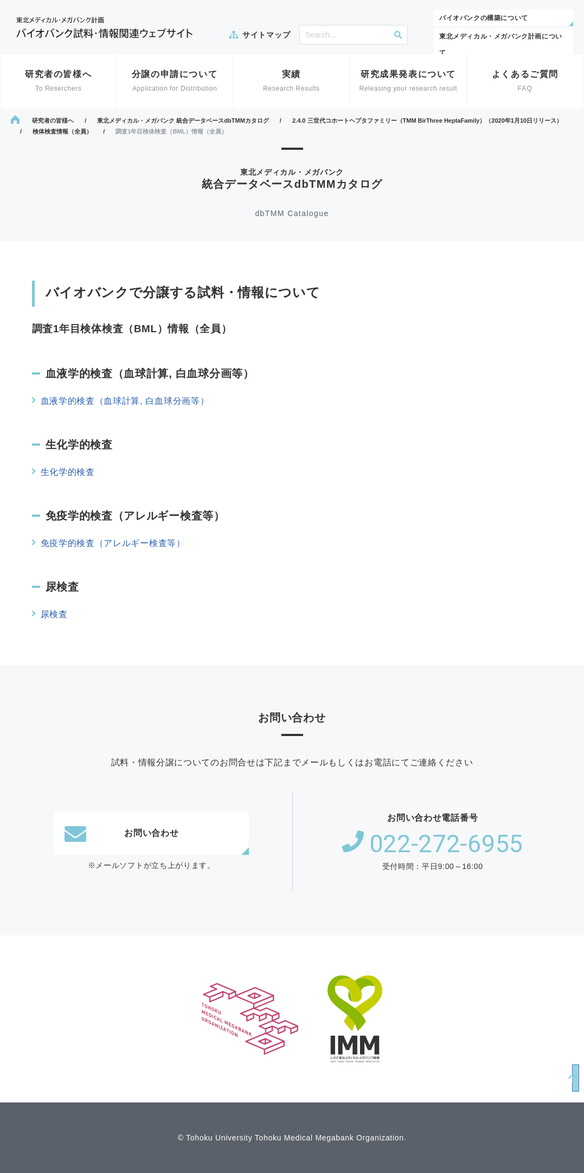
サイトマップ (266, 34)
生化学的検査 (68, 472)
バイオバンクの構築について (483, 18)
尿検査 (54, 614)
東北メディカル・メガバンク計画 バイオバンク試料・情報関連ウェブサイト (104, 27)
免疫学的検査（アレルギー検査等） (113, 543)
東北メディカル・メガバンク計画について (500, 44)
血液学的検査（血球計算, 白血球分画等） (125, 400)
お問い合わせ (121, 833)
